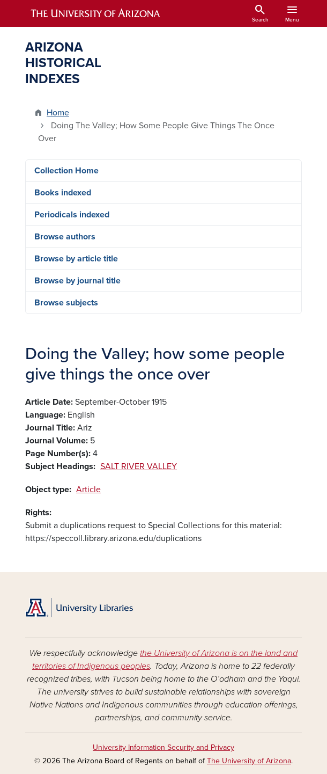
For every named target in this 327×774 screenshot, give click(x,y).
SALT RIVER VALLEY (138, 466)
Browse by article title (76, 258)
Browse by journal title (77, 280)
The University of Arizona (249, 760)
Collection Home (66, 170)
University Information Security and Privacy (163, 747)
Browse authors (64, 236)
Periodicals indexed (71, 214)
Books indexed (62, 192)
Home (58, 112)
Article (88, 489)
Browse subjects (66, 302)
